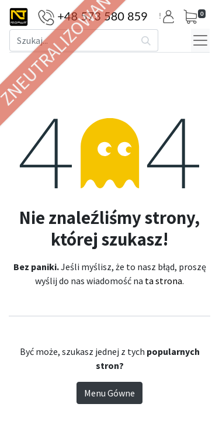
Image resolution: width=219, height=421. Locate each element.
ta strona (163, 281)
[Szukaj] (146, 40)
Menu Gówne (109, 393)
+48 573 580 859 (102, 16)
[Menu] (200, 40)
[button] (170, 17)
